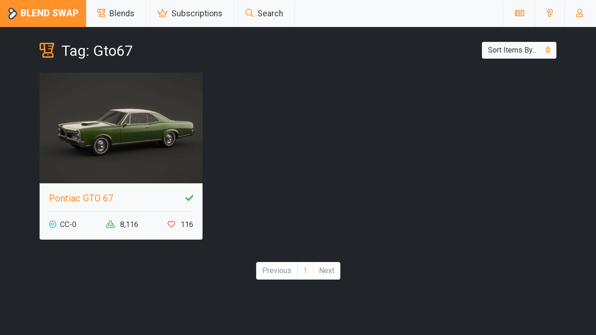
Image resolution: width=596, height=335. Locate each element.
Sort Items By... (519, 50)
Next (326, 270)
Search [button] (264, 13)
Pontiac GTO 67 (81, 198)
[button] (549, 13)
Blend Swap (43, 14)
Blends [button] (116, 13)
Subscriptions (190, 13)
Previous (276, 270)
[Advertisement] (474, 138)
